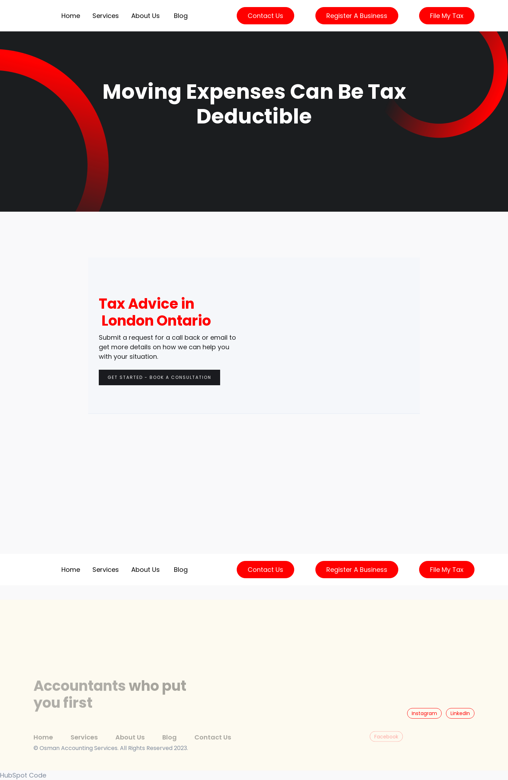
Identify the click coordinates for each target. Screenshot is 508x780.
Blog (181, 15)
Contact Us (265, 15)
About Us (145, 15)
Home (70, 15)
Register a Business (356, 15)
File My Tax (447, 15)
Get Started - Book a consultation (159, 377)
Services (84, 744)
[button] (105, 15)
